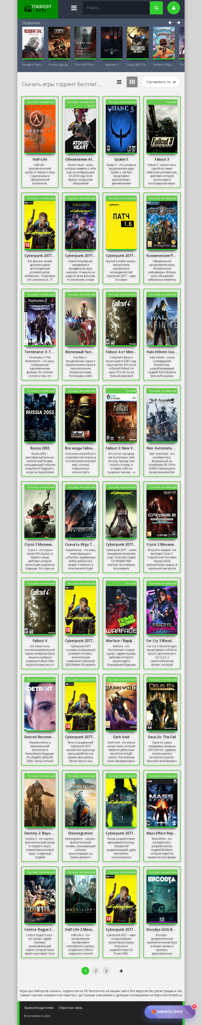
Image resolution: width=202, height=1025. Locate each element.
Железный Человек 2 (80, 352)
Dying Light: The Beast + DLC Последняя (138, 64)
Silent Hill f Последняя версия (85, 64)
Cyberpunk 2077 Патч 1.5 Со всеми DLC (80, 737)
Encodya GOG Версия (161, 929)
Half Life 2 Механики (80, 929)
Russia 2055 (40, 448)
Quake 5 (121, 159)
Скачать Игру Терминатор (80, 544)
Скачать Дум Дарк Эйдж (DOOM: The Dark (59, 64)
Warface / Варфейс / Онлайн (121, 640)
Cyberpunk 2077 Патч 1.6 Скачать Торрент (121, 255)
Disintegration (80, 833)
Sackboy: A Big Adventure (164, 64)
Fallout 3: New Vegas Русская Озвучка (121, 448)
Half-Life (40, 159)
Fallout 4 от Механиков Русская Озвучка (121, 352)
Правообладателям (38, 1008)
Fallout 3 (162, 159)
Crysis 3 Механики (39, 544)
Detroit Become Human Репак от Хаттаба (39, 737)
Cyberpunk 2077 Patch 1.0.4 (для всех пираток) (80, 255)
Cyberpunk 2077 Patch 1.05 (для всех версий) (39, 255)
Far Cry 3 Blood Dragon (161, 640)
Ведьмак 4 (111, 64)
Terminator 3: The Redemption (39, 352)
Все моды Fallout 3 (80, 448)
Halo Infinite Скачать (161, 352)
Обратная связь (70, 1008)
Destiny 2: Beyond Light (39, 833)
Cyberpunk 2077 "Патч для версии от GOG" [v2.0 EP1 (121, 833)
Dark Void (121, 737)
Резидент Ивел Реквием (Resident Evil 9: (33, 64)
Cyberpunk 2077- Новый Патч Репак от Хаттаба (80, 640)
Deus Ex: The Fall (162, 737)
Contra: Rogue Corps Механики (39, 929)
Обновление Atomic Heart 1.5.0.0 (80, 159)
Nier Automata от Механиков (161, 448)
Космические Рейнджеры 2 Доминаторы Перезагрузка (161, 255)
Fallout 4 (40, 640)
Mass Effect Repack (161, 833)
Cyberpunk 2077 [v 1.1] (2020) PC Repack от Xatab (121, 544)
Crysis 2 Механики (161, 544)
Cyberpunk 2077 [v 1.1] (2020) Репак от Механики (121, 929)
